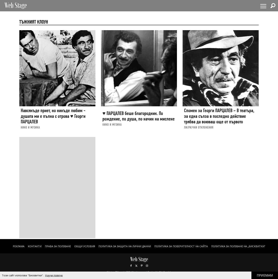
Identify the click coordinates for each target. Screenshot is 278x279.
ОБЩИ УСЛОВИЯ (84, 246)
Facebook (131, 265)
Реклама (18, 246)
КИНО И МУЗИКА (30, 127)
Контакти (34, 246)
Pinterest (141, 265)
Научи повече (54, 275)
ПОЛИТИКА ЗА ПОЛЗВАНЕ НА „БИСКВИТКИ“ (238, 246)
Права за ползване (58, 246)
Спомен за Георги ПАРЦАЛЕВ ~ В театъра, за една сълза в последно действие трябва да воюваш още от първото (219, 116)
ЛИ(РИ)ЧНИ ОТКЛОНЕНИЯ (198, 127)
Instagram (147, 265)
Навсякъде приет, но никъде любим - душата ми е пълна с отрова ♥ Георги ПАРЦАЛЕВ (53, 116)
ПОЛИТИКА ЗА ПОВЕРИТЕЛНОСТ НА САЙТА (181, 246)
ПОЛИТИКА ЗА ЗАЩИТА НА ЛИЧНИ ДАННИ (124, 246)
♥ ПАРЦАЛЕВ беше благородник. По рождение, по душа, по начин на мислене (138, 116)
